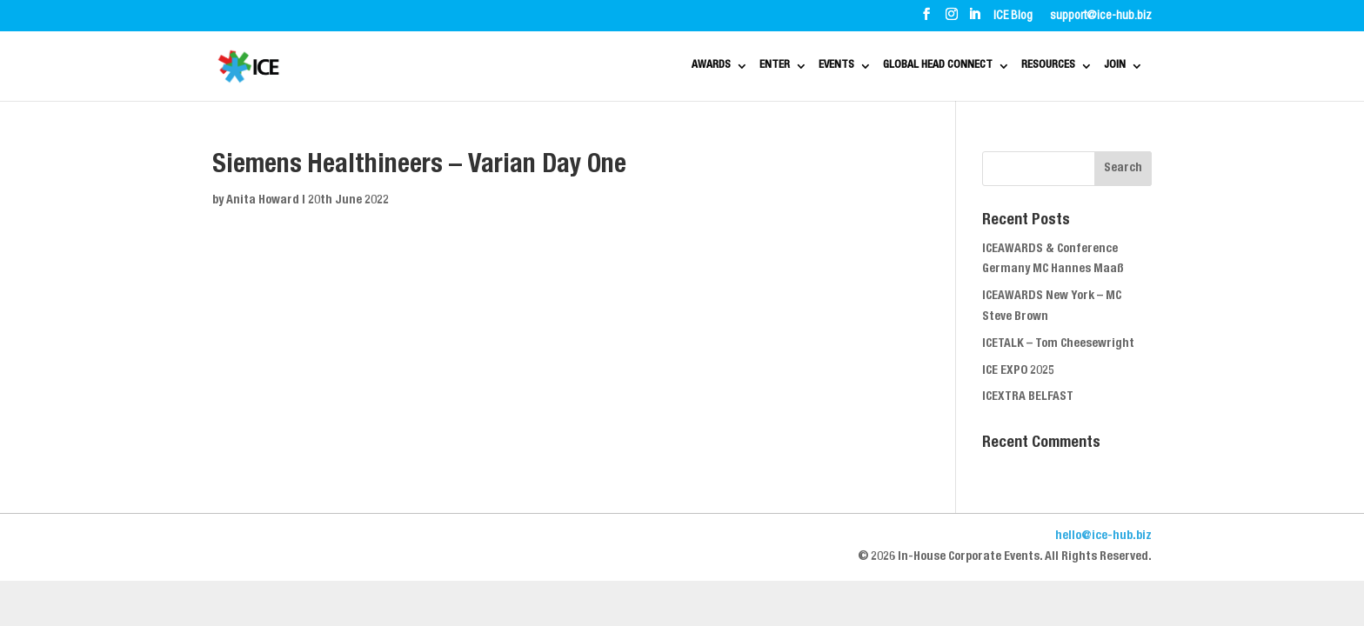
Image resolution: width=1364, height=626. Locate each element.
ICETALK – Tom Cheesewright (1058, 344)
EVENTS (754, 66)
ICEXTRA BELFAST (1027, 397)
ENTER (672, 66)
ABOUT (273, 16)
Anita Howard (262, 201)
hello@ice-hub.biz (1103, 536)
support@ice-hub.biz (1101, 16)
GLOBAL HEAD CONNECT (887, 66)
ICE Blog (1013, 16)
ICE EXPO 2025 (1018, 371)
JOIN (1120, 66)
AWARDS (588, 66)
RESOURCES (1032, 66)
